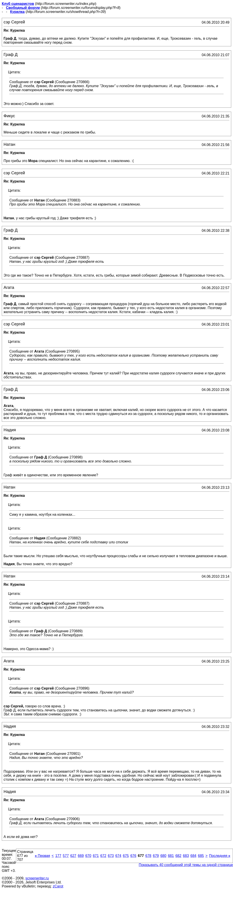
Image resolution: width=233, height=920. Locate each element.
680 (163, 856)
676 (133, 856)
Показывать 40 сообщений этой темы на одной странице (186, 865)
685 (201, 856)
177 (58, 856)
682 (178, 856)
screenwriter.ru (37, 878)
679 (156, 856)
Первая (42, 856)
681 (171, 856)
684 (193, 856)
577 (66, 856)
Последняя (219, 856)
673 (111, 856)
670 (88, 856)
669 (81, 856)
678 (148, 856)
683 (186, 856)
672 (103, 856)
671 (96, 856)
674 (118, 856)
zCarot (58, 886)
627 (73, 856)
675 (126, 856)
